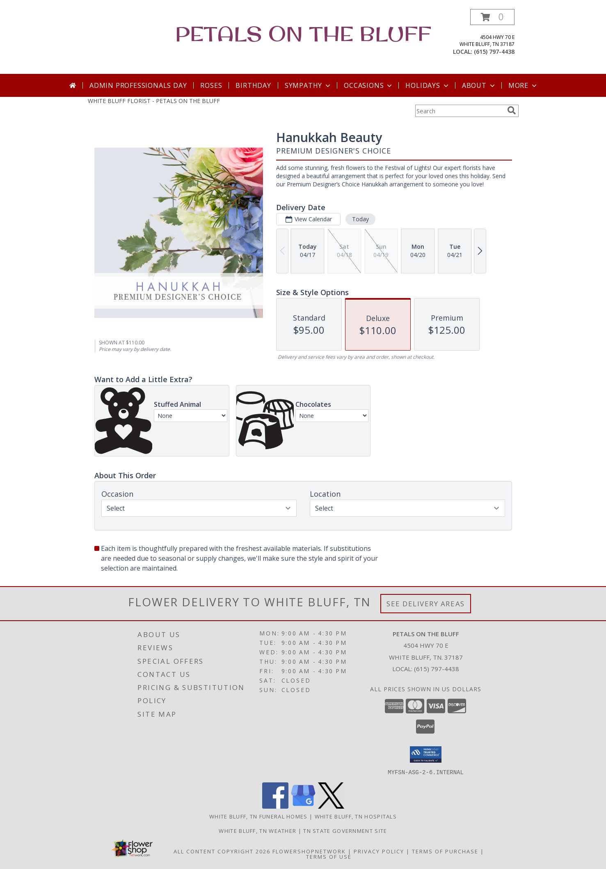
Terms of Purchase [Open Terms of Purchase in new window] (445, 851)
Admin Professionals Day (138, 85)
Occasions (368, 85)
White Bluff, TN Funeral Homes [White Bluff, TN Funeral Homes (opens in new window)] (258, 816)
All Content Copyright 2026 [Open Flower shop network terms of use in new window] (222, 851)
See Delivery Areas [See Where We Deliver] (425, 603)
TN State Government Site (345, 830)
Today (360, 219)
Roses (211, 85)
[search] (511, 110)
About (479, 85)
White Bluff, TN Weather (257, 830)
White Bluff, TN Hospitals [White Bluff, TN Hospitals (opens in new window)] (356, 816)
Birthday (253, 85)
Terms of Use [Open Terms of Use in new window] (329, 856)
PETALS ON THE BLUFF (303, 33)
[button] (492, 17)
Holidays (427, 85)
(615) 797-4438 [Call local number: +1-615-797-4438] (494, 51)
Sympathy (308, 85)
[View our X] (331, 806)
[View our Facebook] (275, 806)
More (523, 85)
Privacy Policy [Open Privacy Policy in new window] (379, 851)
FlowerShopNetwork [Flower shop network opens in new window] (309, 851)
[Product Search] (459, 111)
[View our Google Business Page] (303, 806)
